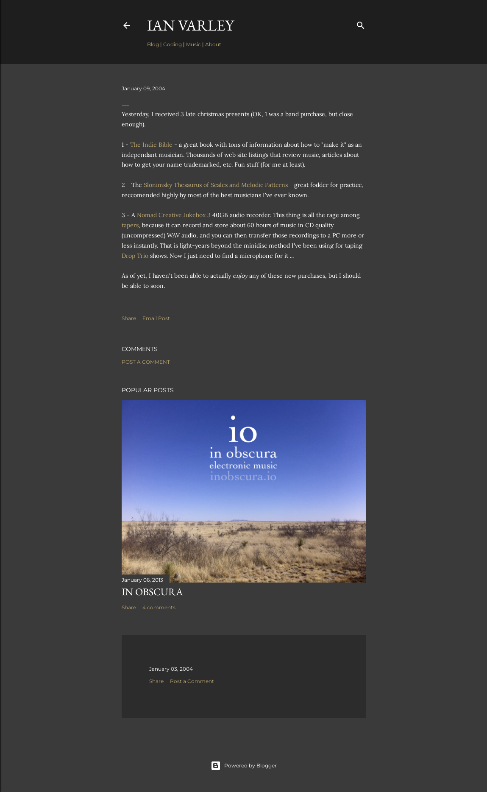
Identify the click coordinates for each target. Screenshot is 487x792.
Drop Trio (135, 255)
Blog (153, 44)
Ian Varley (190, 25)
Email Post (156, 318)
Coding (172, 44)
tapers (130, 225)
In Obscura (152, 591)
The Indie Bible (151, 144)
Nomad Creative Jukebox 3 (174, 215)
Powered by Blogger (244, 766)
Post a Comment (146, 362)
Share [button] (129, 318)
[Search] (361, 23)
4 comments (158, 607)
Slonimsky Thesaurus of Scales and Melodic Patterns (216, 185)
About (213, 44)
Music (193, 44)
